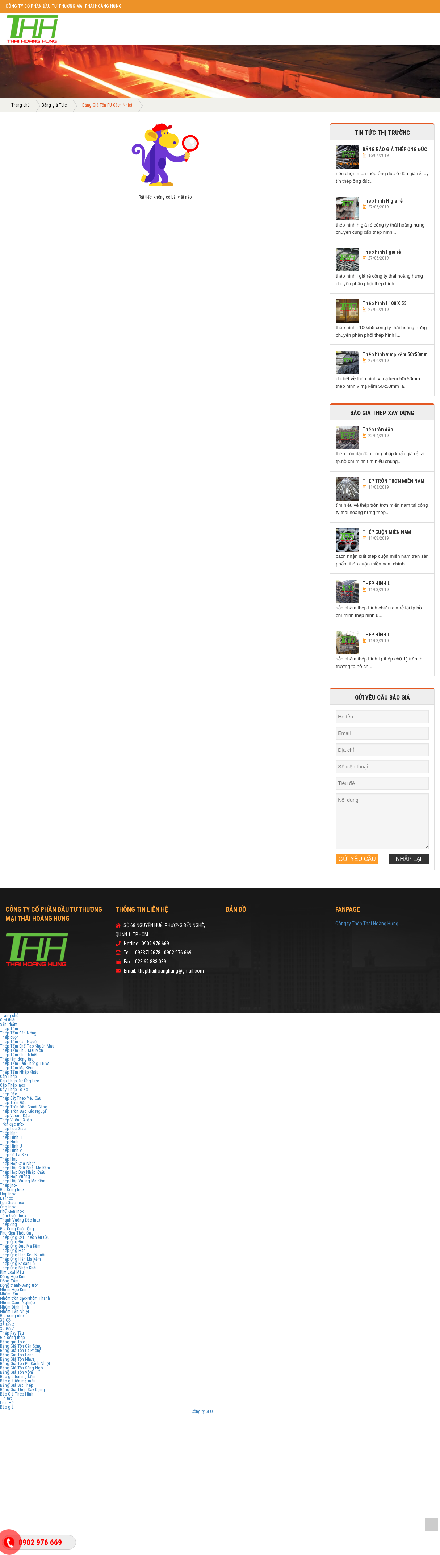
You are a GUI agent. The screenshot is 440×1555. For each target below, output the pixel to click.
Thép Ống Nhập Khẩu (19, 1267)
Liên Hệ (7, 1402)
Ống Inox (8, 1207)
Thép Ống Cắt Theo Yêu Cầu (25, 1237)
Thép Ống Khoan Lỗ (17, 1263)
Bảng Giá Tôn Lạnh (17, 1354)
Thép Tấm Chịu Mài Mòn (21, 1050)
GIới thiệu (8, 1020)
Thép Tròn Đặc (13, 1102)
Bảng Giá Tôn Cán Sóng (21, 1346)
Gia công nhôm (13, 1315)
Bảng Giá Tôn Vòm (16, 1372)
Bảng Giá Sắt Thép (16, 1385)
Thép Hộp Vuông (15, 1176)
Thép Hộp (8, 1159)
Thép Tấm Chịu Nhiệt (18, 1054)
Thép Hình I (10, 1141)
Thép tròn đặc (378, 429)
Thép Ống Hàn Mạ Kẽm (20, 1259)
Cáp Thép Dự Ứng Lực (19, 1080)
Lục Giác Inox (12, 1202)
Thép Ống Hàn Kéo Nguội (22, 1254)
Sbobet (243, 1411)
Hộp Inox (8, 1194)
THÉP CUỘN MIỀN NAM (387, 532)
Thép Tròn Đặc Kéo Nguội (23, 1111)
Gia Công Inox (12, 1189)
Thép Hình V (11, 1150)
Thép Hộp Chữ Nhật (17, 1163)
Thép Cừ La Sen (14, 1154)
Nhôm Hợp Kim (13, 1289)
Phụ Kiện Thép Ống (17, 1233)
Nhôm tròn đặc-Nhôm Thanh (25, 1298)
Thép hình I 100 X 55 (384, 303)
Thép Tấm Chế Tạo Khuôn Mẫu (27, 1046)
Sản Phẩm (8, 1024)
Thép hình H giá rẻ (383, 201)
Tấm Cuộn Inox (13, 1215)
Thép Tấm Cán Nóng (18, 1033)
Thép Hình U (11, 1146)
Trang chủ (20, 105)
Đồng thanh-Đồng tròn (19, 1285)
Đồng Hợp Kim (12, 1276)
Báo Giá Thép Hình (16, 1394)
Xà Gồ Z (7, 1328)
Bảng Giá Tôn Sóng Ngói (22, 1368)
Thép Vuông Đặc (15, 1115)
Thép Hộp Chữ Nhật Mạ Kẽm (25, 1167)
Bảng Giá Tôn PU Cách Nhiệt (25, 1363)
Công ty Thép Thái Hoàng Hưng (366, 923)
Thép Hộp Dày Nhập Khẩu (22, 1172)
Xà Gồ (5, 1320)
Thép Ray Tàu (12, 1333)
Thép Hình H (11, 1137)
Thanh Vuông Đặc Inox (20, 1220)
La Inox (6, 1198)
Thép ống (8, 1224)
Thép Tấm (9, 1028)
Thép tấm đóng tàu (16, 1059)
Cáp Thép (8, 1076)
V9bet (231, 1411)
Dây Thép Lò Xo (14, 1089)
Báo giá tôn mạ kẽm (17, 1376)
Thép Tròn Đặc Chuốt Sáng (23, 1107)
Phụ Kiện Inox (12, 1211)
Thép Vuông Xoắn (16, 1120)
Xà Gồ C (7, 1324)
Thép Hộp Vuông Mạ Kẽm (22, 1180)
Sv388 (219, 1411)
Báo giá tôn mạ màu (17, 1381)
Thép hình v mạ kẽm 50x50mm (395, 354)
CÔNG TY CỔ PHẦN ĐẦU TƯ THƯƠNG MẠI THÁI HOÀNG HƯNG (63, 6)
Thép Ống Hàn (13, 1250)
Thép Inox (8, 1185)
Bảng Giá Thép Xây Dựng (22, 1389)
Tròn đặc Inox (12, 1124)
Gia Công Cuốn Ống (17, 1228)
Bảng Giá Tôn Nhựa (17, 1359)
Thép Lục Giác (13, 1128)
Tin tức (6, 1398)
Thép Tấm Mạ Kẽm (16, 1067)
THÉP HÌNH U (377, 583)
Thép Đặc (8, 1093)
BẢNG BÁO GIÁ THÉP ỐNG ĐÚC (395, 149)
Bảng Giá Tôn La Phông (21, 1350)
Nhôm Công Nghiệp (17, 1302)
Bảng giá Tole (54, 105)
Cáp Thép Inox (12, 1085)
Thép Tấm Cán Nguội (19, 1041)
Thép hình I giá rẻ (382, 252)
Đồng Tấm (9, 1281)
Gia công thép (12, 1337)
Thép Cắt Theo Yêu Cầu (20, 1098)
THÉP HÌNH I (376, 635)
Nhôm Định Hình (14, 1307)
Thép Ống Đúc (12, 1241)
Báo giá (7, 1407)
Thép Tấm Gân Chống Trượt (24, 1063)
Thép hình (9, 1133)
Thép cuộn (9, 1037)
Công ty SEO (203, 1411)
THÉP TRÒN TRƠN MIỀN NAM (393, 481)
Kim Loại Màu (12, 1272)
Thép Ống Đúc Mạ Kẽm (20, 1246)
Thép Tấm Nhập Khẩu (19, 1072)
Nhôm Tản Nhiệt (14, 1311)
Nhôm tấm (9, 1294)
